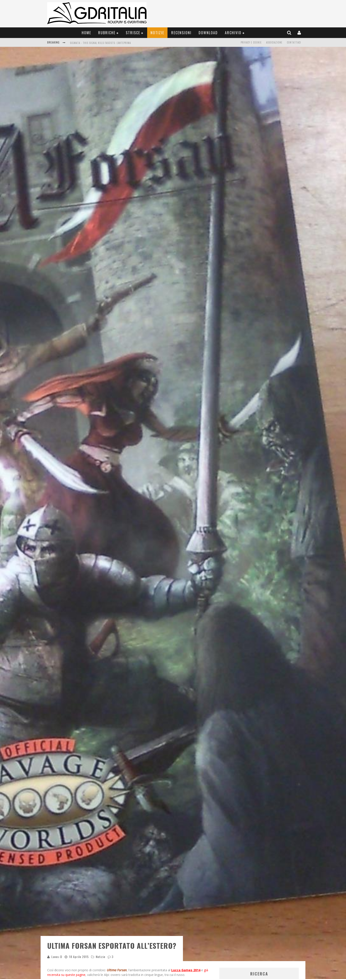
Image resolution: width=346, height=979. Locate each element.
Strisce (133, 32)
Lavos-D (56, 853)
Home (86, 32)
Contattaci (294, 42)
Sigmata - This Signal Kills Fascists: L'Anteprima (100, 43)
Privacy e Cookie (251, 42)
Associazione (274, 42)
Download (208, 32)
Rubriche (106, 32)
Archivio (233, 32)
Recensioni (181, 32)
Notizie (157, 32)
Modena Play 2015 (114, 884)
